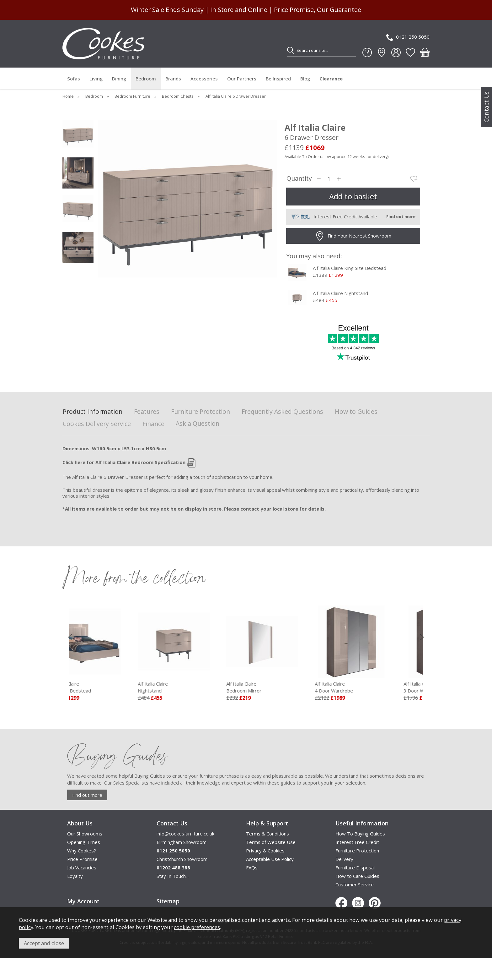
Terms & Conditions (267, 833)
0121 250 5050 (408, 37)
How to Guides (356, 412)
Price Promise (82, 859)
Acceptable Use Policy (270, 859)
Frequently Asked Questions (282, 412)
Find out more (87, 795)
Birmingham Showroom (181, 842)
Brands (173, 78)
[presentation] (69, 637)
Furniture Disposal (355, 867)
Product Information (92, 412)
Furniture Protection (200, 412)
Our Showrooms (84, 833)
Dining (119, 78)
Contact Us (486, 107)
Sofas (73, 78)
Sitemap (168, 901)
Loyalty (75, 876)
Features (146, 412)
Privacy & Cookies (265, 850)
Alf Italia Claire (109, 687)
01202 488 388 (173, 867)
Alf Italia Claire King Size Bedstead (349, 268)
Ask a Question (197, 423)
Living (96, 78)
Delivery (344, 859)
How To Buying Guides (360, 833)
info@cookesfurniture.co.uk (185, 833)
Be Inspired (278, 78)
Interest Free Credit (357, 842)
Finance (153, 424)
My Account (83, 901)
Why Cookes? (81, 850)
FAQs (252, 867)
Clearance (331, 78)
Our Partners (241, 78)
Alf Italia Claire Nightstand (340, 293)
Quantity (299, 179)
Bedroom (146, 78)
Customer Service (354, 884)
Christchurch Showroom (182, 859)
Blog (305, 78)
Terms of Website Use (271, 842)
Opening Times (83, 842)
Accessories (204, 78)
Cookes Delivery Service (97, 424)
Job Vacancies (81, 867)
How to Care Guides (357, 876)
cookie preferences (197, 927)
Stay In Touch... (173, 876)
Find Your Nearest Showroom (353, 236)
